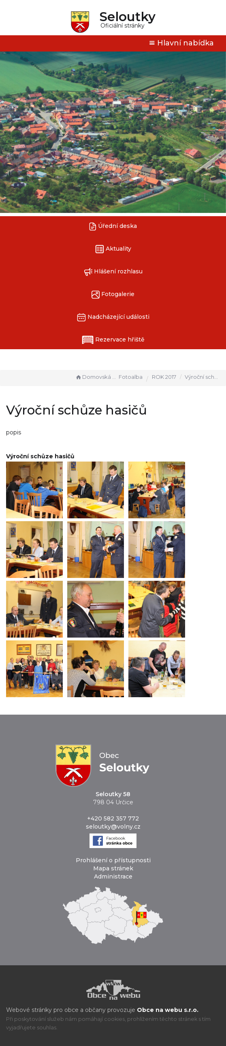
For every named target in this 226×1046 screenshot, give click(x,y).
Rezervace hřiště (113, 339)
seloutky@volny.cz (113, 826)
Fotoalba (131, 377)
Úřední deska (113, 226)
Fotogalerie (113, 294)
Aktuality (113, 249)
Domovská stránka (96, 377)
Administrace (113, 876)
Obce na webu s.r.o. (167, 1010)
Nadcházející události (113, 317)
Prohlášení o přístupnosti (113, 860)
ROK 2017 (164, 377)
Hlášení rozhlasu (113, 272)
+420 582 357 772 (113, 818)
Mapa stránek (113, 868)
